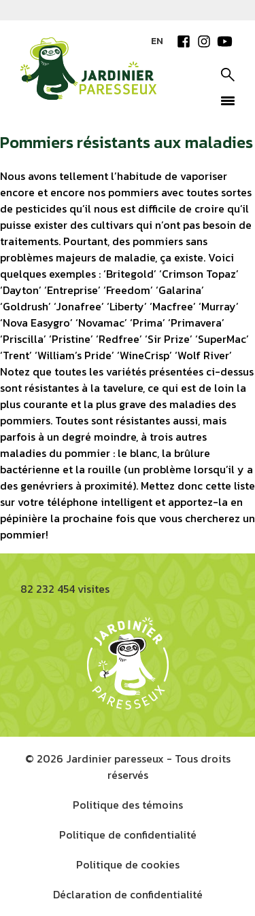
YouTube (224, 41)
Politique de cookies (128, 864)
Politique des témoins (128, 804)
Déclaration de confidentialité (128, 894)
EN (157, 41)
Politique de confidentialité (128, 834)
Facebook (183, 41)
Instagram (204, 41)
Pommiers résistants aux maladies (126, 142)
